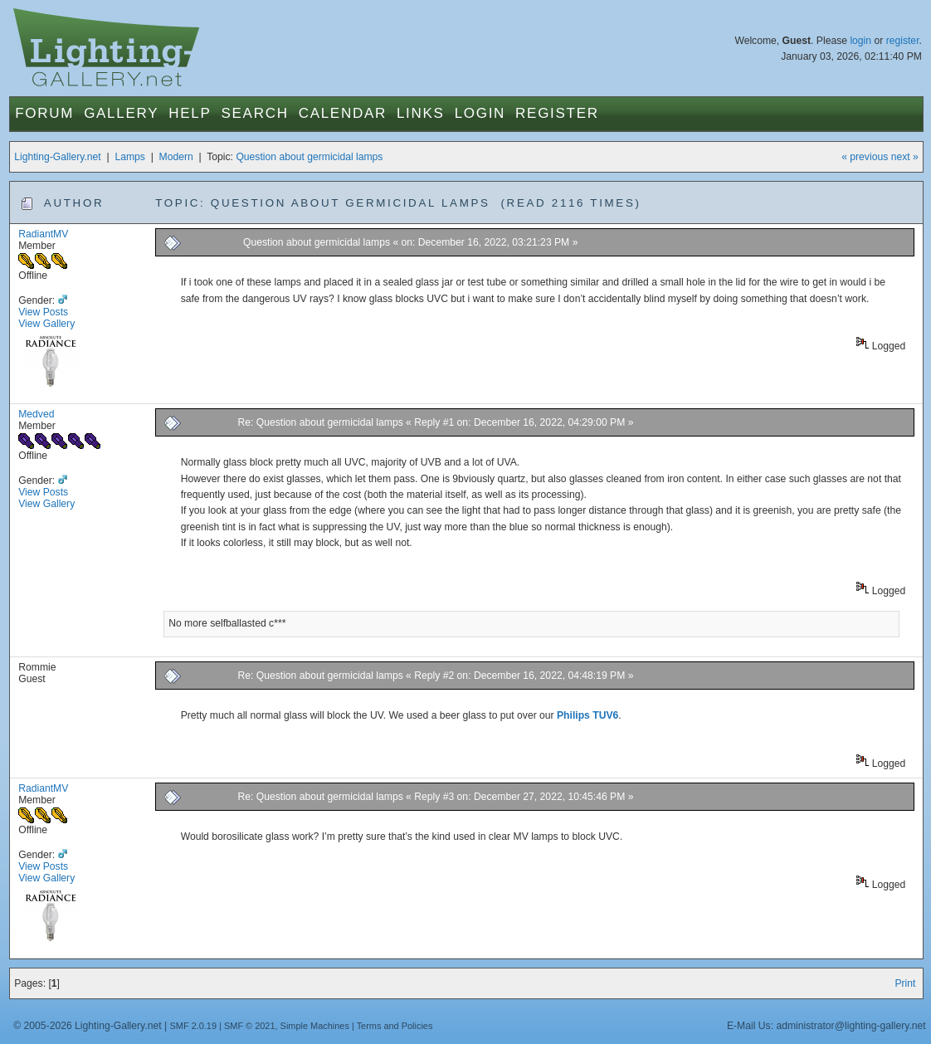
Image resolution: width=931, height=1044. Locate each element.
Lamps (130, 157)
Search (255, 113)
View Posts (43, 312)
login (860, 40)
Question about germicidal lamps (309, 157)
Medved (36, 414)
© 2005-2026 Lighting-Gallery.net (87, 1026)
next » (905, 157)
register (902, 40)
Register (557, 113)
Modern (176, 157)
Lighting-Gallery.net (57, 157)
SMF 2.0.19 (193, 1026)
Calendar (343, 113)
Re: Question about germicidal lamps (319, 422)
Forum (44, 113)
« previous (864, 157)
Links (421, 113)
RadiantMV (43, 234)
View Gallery (46, 323)
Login (480, 113)
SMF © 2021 (249, 1026)
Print (904, 983)
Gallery (121, 113)
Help (189, 113)
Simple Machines (314, 1026)
